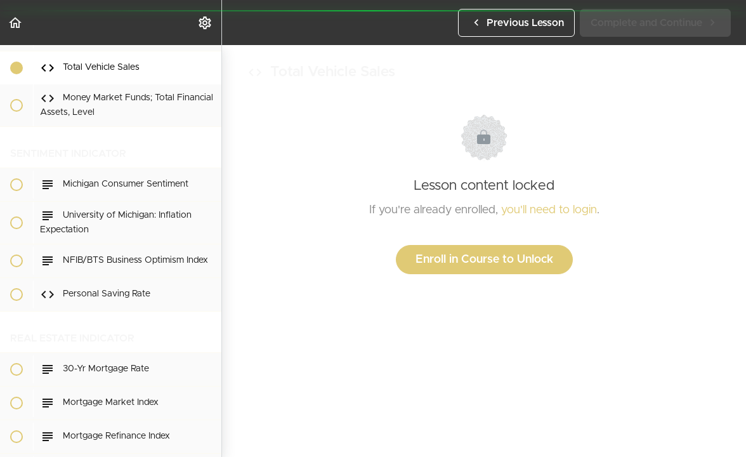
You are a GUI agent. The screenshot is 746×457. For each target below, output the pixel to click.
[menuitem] (205, 22)
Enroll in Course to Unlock (484, 259)
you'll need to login (549, 210)
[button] (16, 22)
